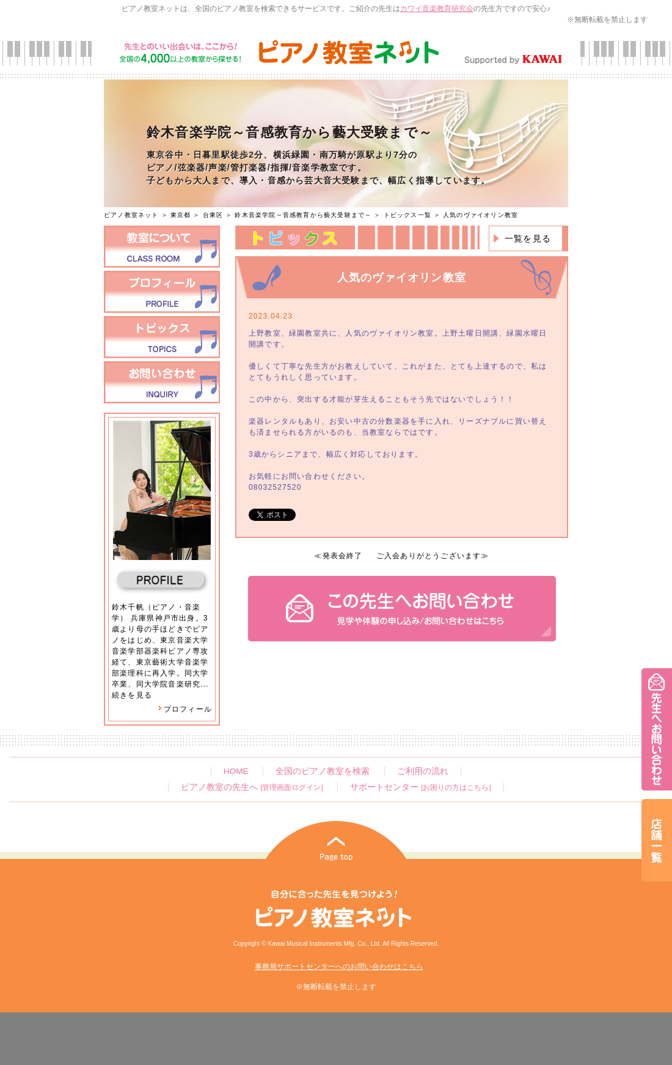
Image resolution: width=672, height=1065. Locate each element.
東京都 (180, 215)
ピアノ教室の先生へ (252, 787)
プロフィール (185, 709)
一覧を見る (528, 238)
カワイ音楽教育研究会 (436, 8)
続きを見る (132, 695)
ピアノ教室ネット (131, 215)
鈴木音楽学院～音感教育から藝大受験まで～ (303, 215)
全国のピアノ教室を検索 (323, 771)
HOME (236, 771)
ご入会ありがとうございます (428, 555)
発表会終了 (343, 555)
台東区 (213, 215)
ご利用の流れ (422, 771)
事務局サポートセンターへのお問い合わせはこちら (339, 966)
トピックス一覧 (407, 215)
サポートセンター (420, 787)
